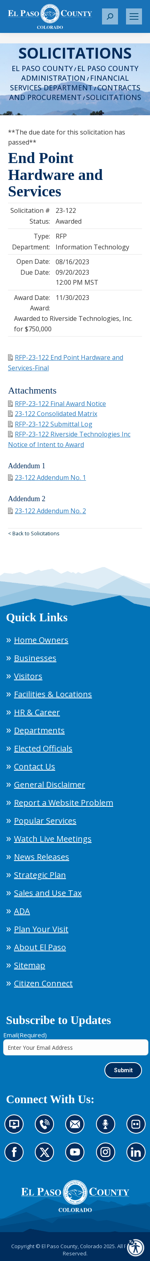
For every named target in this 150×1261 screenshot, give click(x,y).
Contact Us (34, 766)
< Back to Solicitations (34, 533)
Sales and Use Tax (48, 893)
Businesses (35, 658)
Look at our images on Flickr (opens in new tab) (138, 1129)
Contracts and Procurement (74, 92)
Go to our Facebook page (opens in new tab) (16, 1157)
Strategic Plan (40, 874)
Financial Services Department (69, 82)
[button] (110, 16)
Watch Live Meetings (53, 838)
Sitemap (29, 965)
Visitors (28, 676)
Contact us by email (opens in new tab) (77, 1129)
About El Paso (40, 947)
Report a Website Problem (63, 802)
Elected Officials (43, 748)
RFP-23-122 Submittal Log (50, 424)
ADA (22, 911)
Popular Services (45, 820)
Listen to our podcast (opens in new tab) (108, 1129)
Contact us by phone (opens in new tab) (46, 1129)
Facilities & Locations (53, 694)
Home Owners (41, 640)
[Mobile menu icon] (134, 16)
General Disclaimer (49, 784)
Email (25, 1035)
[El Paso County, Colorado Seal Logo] (75, 1196)
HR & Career (37, 712)
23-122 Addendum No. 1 (47, 477)
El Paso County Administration (79, 73)
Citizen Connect (43, 983)
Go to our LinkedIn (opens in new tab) (138, 1157)
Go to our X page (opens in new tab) (46, 1157)
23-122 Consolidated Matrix (52, 413)
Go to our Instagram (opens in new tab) (108, 1157)
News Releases (41, 856)
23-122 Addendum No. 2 (47, 510)
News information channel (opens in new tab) (16, 1129)
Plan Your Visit (41, 929)
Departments (39, 730)
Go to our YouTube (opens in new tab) (77, 1157)
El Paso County (42, 68)
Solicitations (113, 97)
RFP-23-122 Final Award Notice (57, 403)
